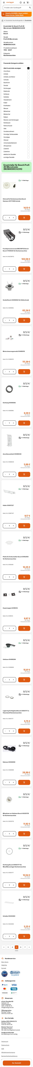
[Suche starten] (30, 8)
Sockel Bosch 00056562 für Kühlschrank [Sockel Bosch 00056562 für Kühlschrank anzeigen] (16, 300)
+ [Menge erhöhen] (13, 217)
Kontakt (3, 968)
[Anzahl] (9, 217)
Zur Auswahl (16, 1063)
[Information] (21, 2)
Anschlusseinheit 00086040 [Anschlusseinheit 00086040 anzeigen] (12, 454)
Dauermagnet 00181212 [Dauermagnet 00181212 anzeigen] (10, 608)
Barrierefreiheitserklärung (9, 1056)
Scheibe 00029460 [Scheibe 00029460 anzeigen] (9, 916)
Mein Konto (4, 962)
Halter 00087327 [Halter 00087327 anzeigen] (8, 505)
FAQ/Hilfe (4, 965)
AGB (2, 1048)
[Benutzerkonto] (24, 2)
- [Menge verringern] (5, 217)
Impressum (4, 1041)
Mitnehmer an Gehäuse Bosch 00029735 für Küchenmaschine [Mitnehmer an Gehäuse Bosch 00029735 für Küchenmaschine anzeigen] (16, 814)
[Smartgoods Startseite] (10, 2)
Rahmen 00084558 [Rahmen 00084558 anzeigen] (9, 762)
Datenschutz (5, 1045)
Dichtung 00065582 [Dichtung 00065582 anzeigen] (9, 402)
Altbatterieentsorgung (8, 1052)
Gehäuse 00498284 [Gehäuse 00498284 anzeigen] (9, 659)
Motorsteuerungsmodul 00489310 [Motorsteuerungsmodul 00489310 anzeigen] (14, 351)
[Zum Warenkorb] (28, 2)
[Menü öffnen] (4, 2)
